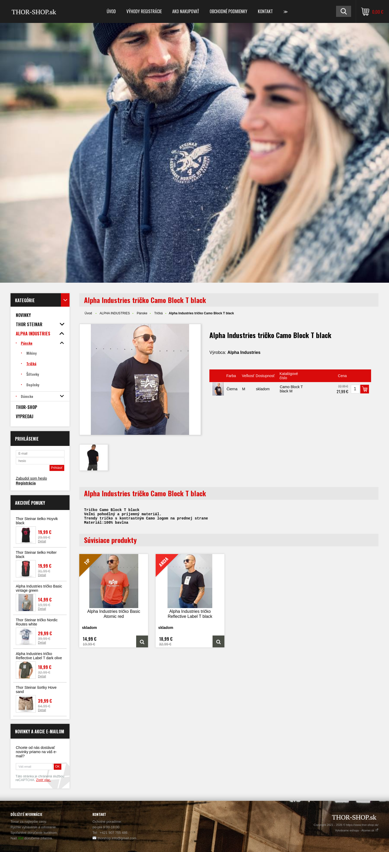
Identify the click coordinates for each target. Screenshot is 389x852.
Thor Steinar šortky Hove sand (36, 689)
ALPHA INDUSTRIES (115, 313)
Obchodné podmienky (228, 11)
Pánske (142, 313)
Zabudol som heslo (31, 478)
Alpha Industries (243, 352)
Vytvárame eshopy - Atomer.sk (356, 830)
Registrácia (26, 483)
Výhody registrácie (144, 11)
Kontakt (265, 11)
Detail (42, 541)
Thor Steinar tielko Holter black (36, 554)
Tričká (158, 313)
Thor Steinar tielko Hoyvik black (37, 521)
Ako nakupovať (185, 11)
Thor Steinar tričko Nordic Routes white (37, 622)
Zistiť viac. (43, 780)
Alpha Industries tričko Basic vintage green (39, 588)
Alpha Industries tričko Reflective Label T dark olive (39, 656)
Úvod (111, 11)
